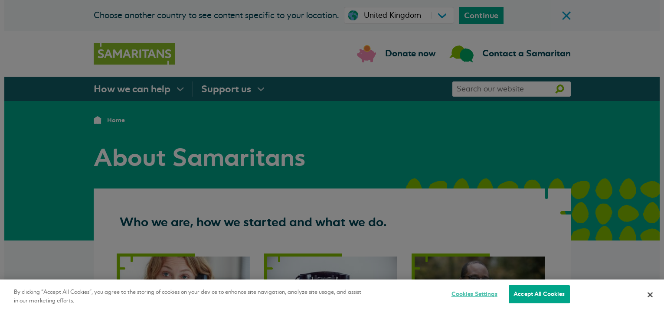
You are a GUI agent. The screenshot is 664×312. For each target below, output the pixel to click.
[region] (332, 296)
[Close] (650, 294)
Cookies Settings (474, 294)
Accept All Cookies (539, 294)
